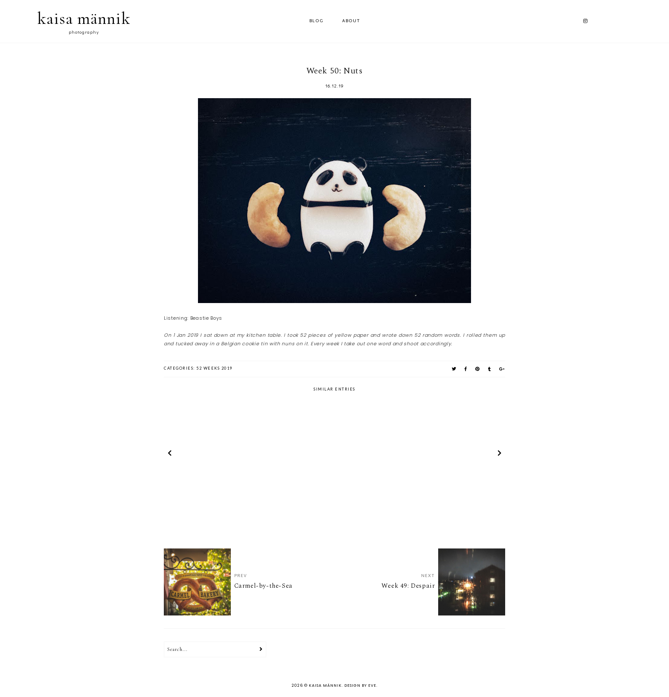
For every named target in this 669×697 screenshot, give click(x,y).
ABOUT (351, 21)
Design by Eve (360, 685)
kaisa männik (84, 18)
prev (169, 454)
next (499, 454)
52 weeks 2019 (214, 368)
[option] (219, 454)
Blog (316, 21)
